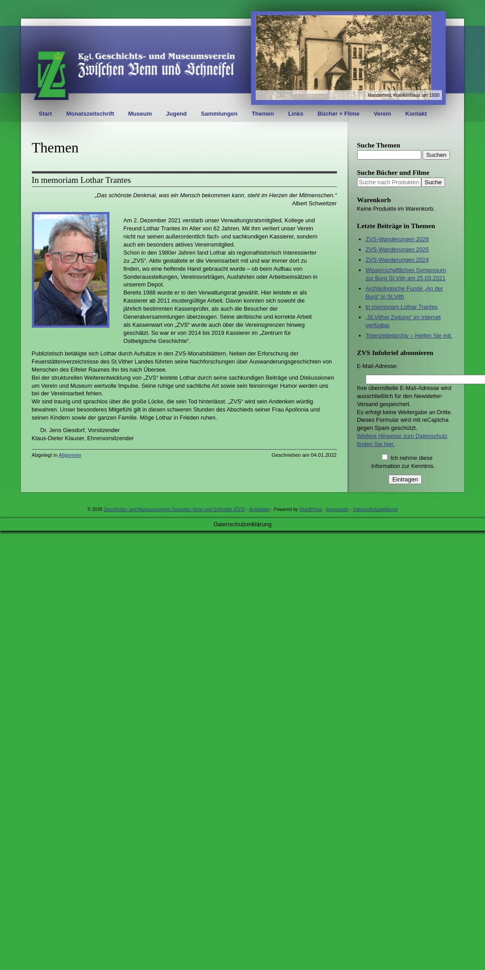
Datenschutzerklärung (375, 509)
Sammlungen (219, 113)
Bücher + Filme (339, 113)
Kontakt (416, 113)
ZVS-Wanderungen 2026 (397, 239)
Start (45, 113)
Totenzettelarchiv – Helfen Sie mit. (409, 335)
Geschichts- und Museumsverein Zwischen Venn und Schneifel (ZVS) (174, 509)
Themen (263, 113)
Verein (382, 113)
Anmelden (259, 509)
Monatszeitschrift (90, 113)
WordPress (310, 509)
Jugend (176, 113)
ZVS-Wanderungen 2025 (397, 249)
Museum (140, 113)
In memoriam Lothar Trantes (81, 180)
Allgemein (70, 455)
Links (295, 113)
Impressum (337, 509)
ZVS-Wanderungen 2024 (397, 259)
